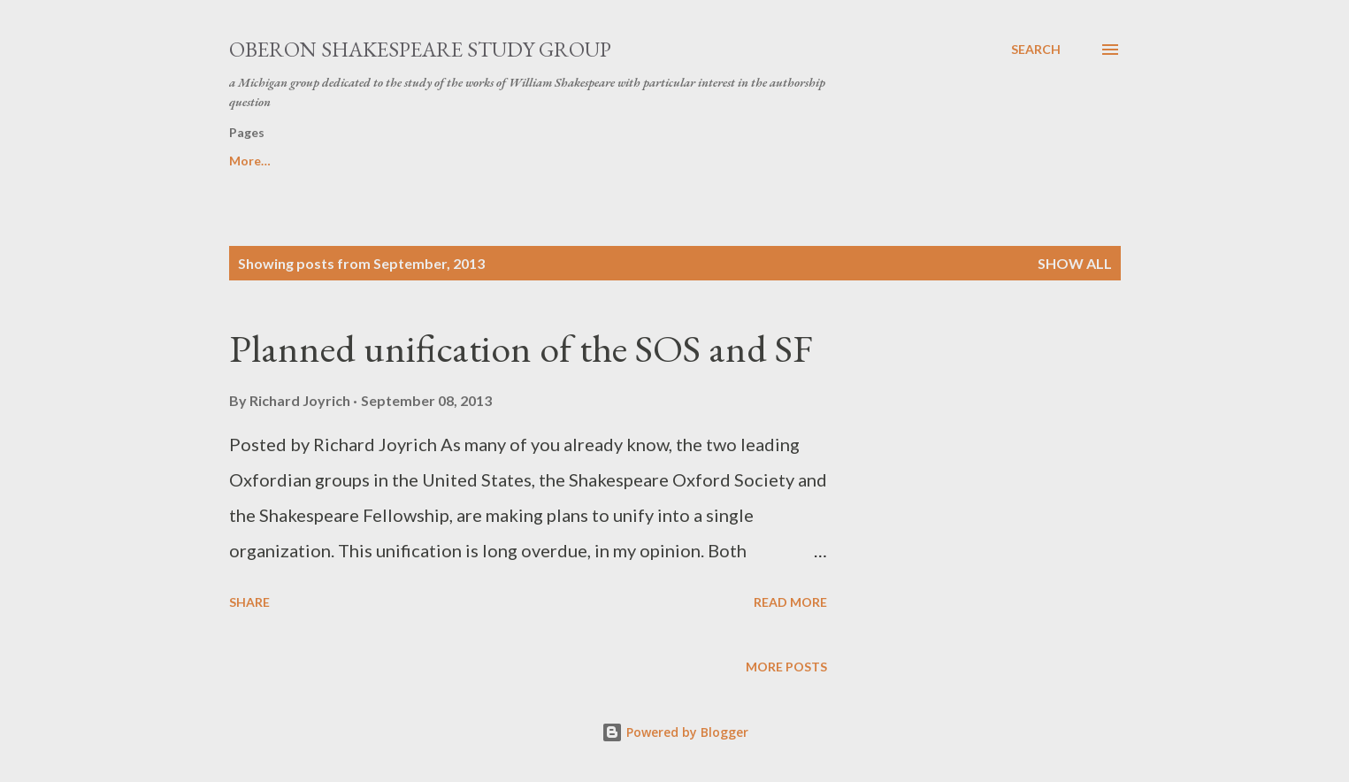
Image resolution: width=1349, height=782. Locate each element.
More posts (786, 666)
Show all (1075, 263)
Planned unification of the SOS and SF (521, 348)
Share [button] (249, 602)
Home (909, 160)
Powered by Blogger (675, 732)
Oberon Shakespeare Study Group (420, 49)
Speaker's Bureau (280, 160)
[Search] (1036, 49)
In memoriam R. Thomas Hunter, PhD (489, 160)
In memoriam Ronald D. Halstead (744, 160)
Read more (790, 602)
